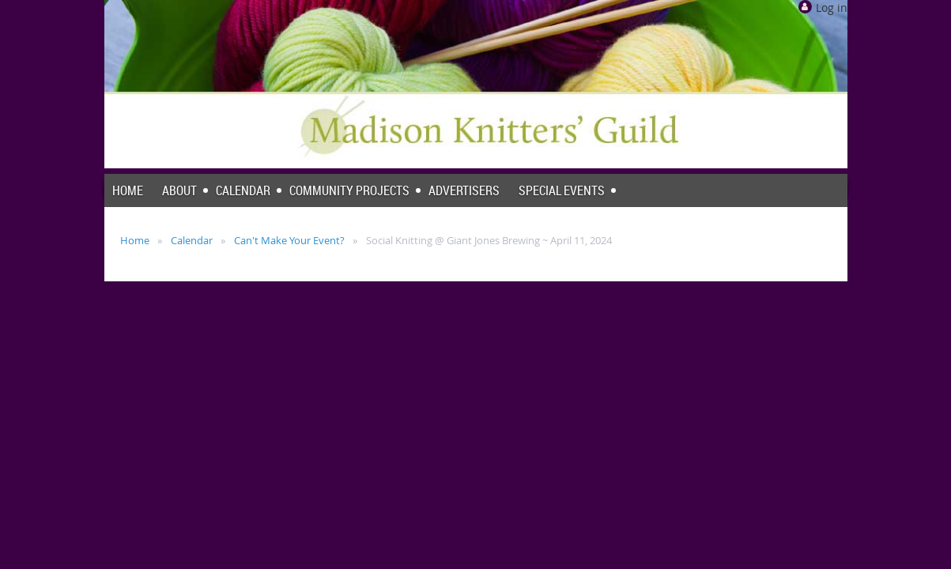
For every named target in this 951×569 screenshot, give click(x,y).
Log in (831, 7)
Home (134, 240)
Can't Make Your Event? (289, 240)
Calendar (192, 240)
